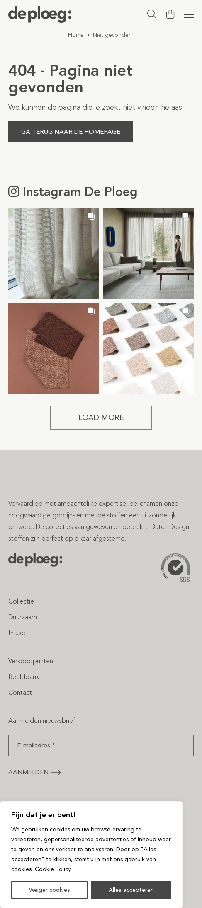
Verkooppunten (30, 661)
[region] (91, 854)
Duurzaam (22, 617)
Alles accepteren (131, 890)
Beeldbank (23, 677)
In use (16, 633)
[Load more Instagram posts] (101, 418)
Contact (20, 692)
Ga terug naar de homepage (70, 131)
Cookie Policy (53, 869)
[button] (53, 253)
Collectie (21, 601)
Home (76, 35)
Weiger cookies (49, 890)
